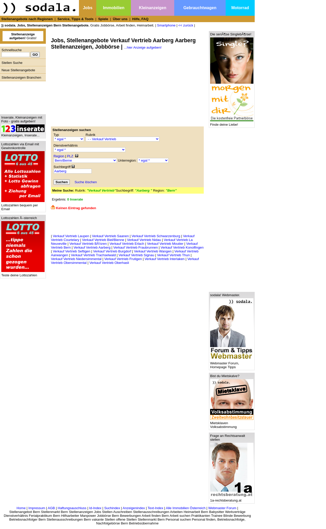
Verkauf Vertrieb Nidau (144, 240)
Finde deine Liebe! (231, 123)
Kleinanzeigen (152, 8)
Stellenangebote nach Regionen (27, 19)
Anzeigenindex (134, 508)
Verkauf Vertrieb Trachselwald (93, 255)
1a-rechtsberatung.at (231, 498)
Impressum (36, 508)
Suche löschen (86, 182)
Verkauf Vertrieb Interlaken (165, 259)
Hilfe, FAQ (140, 19)
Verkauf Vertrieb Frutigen (123, 259)
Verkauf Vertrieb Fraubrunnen (135, 247)
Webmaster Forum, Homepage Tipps (231, 363)
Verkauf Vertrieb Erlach (127, 244)
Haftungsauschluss (72, 508)
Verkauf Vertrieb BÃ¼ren (88, 244)
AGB (51, 508)
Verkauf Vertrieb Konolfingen (182, 247)
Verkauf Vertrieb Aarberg (92, 247)
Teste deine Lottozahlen (23, 273)
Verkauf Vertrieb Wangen (153, 251)
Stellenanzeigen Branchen (21, 77)
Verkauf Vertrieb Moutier (165, 244)
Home (21, 508)
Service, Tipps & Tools (75, 19)
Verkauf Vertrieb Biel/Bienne (103, 240)
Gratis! (23, 36)
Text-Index (156, 508)
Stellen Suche (12, 63)
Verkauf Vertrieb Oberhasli (109, 263)
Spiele (103, 19)
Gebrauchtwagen (199, 8)
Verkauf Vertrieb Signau (136, 255)
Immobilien (113, 8)
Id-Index (95, 508)
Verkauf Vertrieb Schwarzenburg (155, 236)
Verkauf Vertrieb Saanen (110, 236)
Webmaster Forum (222, 508)
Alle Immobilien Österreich (186, 508)
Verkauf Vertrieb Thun (173, 255)
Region (58, 156)
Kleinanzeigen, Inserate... (23, 133)
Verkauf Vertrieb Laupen (71, 236)
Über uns (120, 19)
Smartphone (166, 25)
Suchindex (112, 508)
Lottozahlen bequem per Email (23, 205)
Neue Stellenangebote (18, 70)
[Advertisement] (21, 96)
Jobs (87, 8)
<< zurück (185, 25)
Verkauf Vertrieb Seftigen (71, 251)
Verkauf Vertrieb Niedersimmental (76, 259)
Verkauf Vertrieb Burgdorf (112, 251)
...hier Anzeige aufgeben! (142, 47)
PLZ (70, 156)
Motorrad (240, 8)
